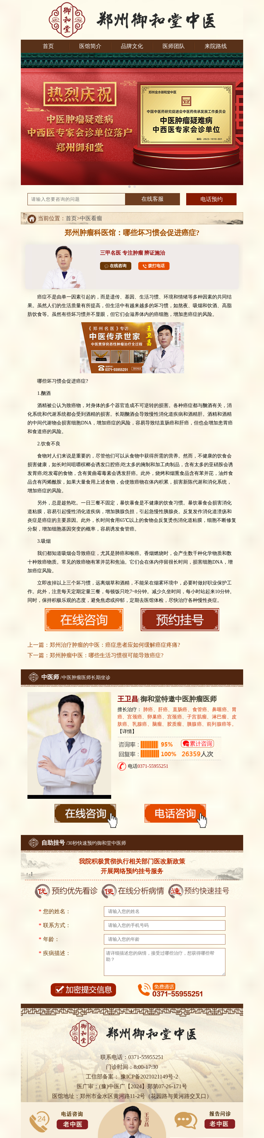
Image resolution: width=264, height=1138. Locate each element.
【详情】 (127, 731)
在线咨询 (115, 265)
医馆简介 (90, 46)
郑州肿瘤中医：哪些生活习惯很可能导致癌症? (106, 655)
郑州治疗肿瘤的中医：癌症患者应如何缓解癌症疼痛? (115, 645)
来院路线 (216, 46)
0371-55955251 (153, 766)
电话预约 (211, 199)
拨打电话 (154, 265)
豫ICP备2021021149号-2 (148, 1077)
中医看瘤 (91, 218)
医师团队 (174, 46)
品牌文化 (132, 46)
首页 (48, 46)
